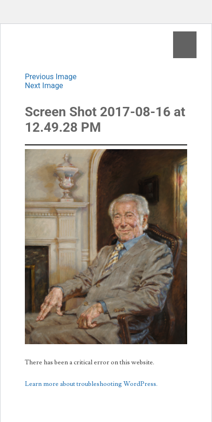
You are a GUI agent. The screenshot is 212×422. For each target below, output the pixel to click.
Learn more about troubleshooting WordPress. (91, 384)
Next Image (44, 85)
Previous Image (50, 76)
